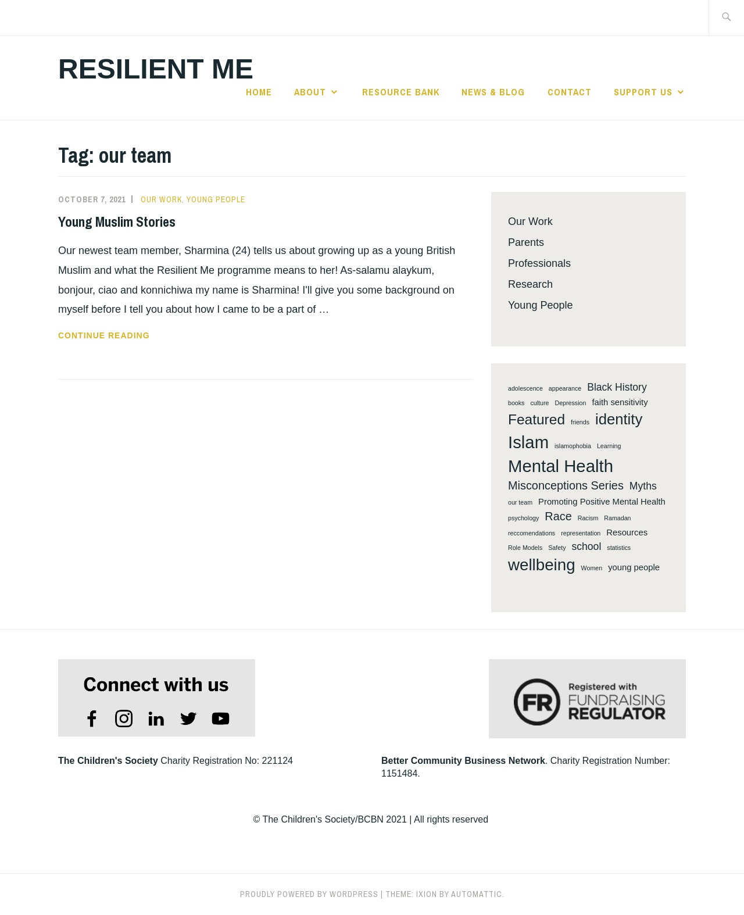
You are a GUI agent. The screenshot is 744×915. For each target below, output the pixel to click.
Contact (570, 91)
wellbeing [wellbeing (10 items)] (541, 565)
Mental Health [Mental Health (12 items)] (560, 466)
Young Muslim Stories (117, 221)
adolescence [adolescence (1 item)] (525, 388)
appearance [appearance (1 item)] (565, 388)
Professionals (539, 263)
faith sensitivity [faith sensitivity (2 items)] (620, 402)
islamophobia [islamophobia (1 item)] (573, 445)
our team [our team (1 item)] (520, 502)
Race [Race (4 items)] (558, 516)
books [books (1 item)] (516, 402)
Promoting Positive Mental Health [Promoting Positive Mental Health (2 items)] (602, 501)
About (310, 91)
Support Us (643, 91)
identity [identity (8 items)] (618, 419)
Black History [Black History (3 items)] (617, 387)
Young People (216, 199)
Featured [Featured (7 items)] (536, 419)
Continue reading (123, 335)
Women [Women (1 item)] (592, 567)
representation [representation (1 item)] (580, 533)
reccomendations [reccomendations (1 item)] (531, 533)
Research (530, 284)
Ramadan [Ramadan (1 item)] (617, 517)
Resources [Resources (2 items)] (627, 532)
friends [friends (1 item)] (580, 422)
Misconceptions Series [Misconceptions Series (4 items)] (566, 485)
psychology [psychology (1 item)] (523, 517)
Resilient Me (155, 68)
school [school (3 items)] (586, 546)
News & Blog (493, 91)
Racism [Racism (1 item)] (588, 517)
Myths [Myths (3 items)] (643, 486)
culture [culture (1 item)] (539, 402)
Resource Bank (400, 91)
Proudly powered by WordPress (309, 894)
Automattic (476, 894)
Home (259, 91)
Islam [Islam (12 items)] (528, 442)
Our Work (161, 199)
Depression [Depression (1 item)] (570, 402)
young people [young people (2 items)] (634, 567)
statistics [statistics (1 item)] (619, 547)
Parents (526, 242)
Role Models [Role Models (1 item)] (525, 547)
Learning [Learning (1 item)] (609, 445)
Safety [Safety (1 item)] (557, 547)
